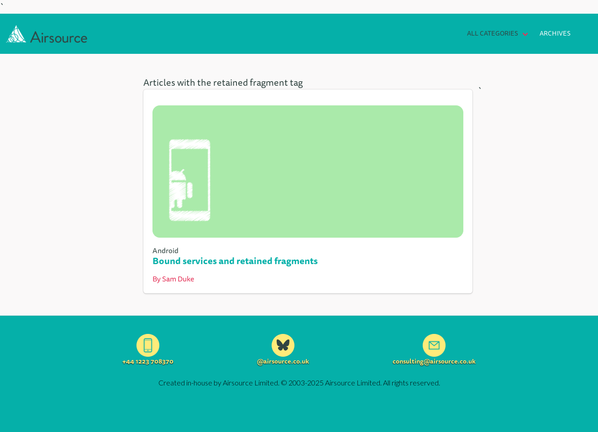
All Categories (492, 33)
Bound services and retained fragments (235, 261)
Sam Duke (178, 279)
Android (165, 250)
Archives (555, 33)
